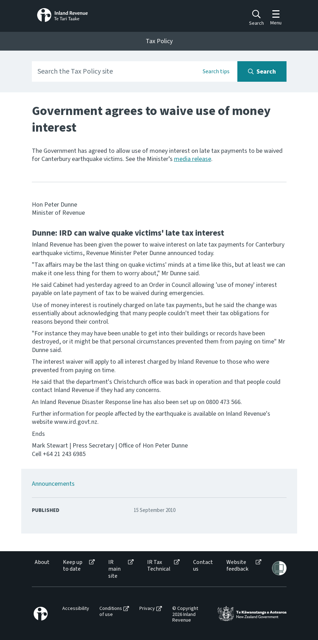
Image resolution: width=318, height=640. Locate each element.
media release (192, 159)
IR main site (114, 569)
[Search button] (262, 71)
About (42, 562)
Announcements (53, 483)
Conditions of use (110, 612)
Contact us (203, 565)
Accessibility (75, 609)
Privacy (147, 609)
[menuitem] (42, 569)
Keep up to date (72, 565)
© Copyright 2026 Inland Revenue (185, 614)
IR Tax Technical (158, 565)
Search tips (216, 71)
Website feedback (237, 565)
